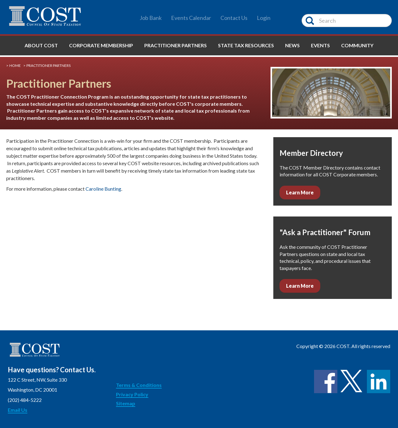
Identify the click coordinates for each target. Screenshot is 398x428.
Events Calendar (191, 17)
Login (264, 17)
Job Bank (151, 17)
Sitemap (125, 403)
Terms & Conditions (139, 385)
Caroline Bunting (103, 189)
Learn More (300, 192)
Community (357, 45)
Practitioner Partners (175, 45)
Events (320, 45)
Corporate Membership (101, 45)
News (292, 45)
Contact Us (234, 17)
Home (15, 65)
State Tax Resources (246, 45)
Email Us (17, 410)
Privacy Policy (132, 394)
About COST (41, 45)
